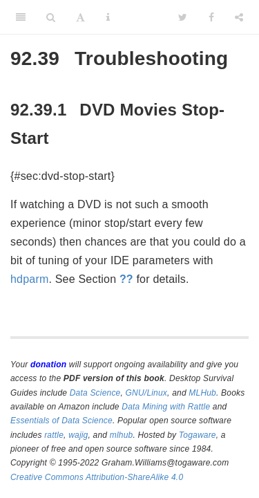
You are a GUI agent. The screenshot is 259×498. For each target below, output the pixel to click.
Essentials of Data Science (61, 420)
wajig (78, 435)
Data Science (95, 393)
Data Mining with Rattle (166, 407)
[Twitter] (183, 17)
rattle (54, 435)
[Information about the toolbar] (108, 17)
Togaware (197, 435)
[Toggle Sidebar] (21, 17)
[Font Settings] (80, 17)
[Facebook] (211, 17)
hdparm (29, 279)
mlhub (121, 435)
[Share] (238, 17)
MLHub (202, 393)
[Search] (51, 17)
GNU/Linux (147, 393)
